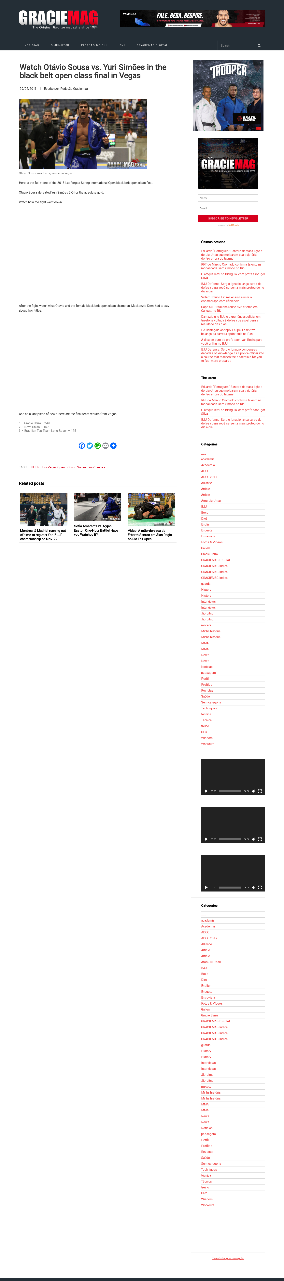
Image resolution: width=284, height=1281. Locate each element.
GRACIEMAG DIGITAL (152, 45)
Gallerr (205, 548)
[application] (233, 777)
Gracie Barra (209, 554)
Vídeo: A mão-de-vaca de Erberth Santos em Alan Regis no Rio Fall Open (150, 535)
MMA (205, 643)
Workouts (207, 744)
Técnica (206, 720)
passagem (208, 673)
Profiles (206, 684)
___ (203, 453)
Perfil (205, 679)
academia (207, 459)
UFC (204, 732)
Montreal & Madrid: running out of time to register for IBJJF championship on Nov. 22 (43, 535)
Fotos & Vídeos (212, 542)
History (206, 590)
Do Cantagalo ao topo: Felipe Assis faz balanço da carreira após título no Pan (228, 332)
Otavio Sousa (76, 467)
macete (206, 625)
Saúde (205, 696)
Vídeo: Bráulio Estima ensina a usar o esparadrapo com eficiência (226, 299)
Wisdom (207, 738)
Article (205, 489)
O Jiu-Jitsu (60, 45)
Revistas (207, 690)
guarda (205, 584)
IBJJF (35, 467)
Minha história (210, 631)
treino (205, 726)
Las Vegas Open (53, 467)
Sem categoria (211, 702)
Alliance (206, 483)
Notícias (32, 45)
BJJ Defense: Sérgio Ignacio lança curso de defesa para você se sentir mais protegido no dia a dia (232, 287)
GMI (122, 45)
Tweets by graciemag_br (228, 1258)
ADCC (205, 471)
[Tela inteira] (260, 791)
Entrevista (208, 536)
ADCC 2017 (209, 477)
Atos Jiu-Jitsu (211, 501)
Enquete (206, 530)
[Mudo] (254, 791)
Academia (208, 465)
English (206, 524)
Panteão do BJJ (94, 45)
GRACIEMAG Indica (214, 566)
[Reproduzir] (206, 791)
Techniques (209, 708)
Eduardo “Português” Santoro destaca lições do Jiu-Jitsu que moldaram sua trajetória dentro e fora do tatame (231, 254)
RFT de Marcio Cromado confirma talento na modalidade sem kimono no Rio (231, 266)
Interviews (208, 601)
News (205, 655)
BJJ (204, 507)
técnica (206, 714)
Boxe (204, 512)
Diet (204, 518)
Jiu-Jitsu (207, 613)
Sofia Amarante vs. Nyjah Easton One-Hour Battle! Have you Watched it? (96, 530)
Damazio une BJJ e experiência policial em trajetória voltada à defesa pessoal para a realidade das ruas (231, 320)
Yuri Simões (97, 467)
